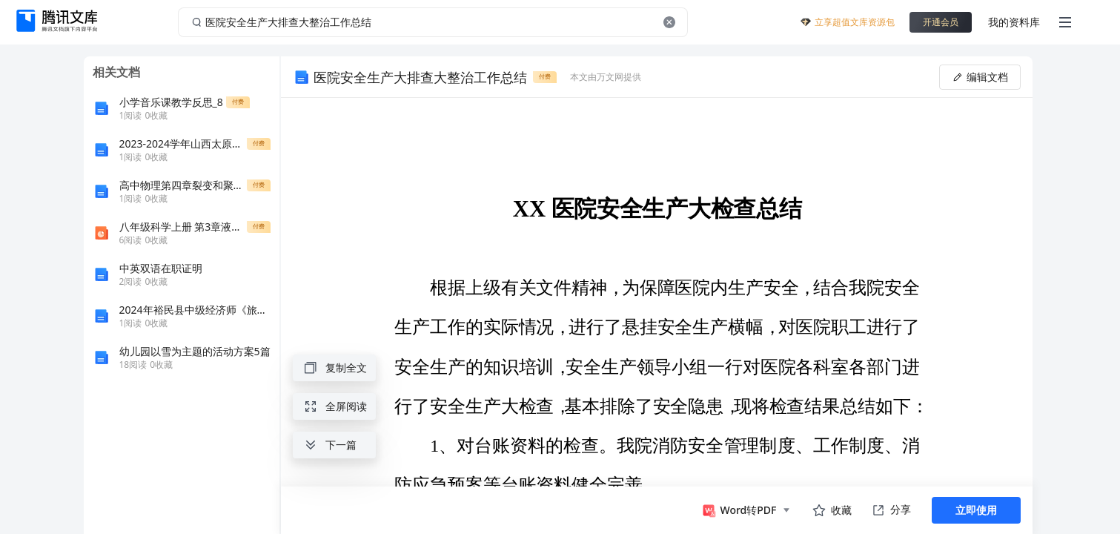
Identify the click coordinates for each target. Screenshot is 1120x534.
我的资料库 (1014, 22)
